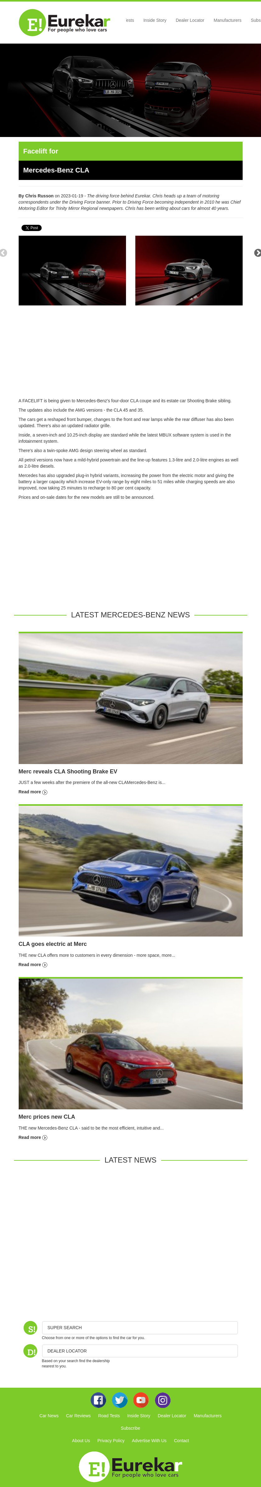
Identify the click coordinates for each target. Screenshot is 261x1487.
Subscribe (130, 1428)
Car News (49, 1415)
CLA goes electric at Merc (53, 944)
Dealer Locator (190, 20)
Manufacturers (227, 20)
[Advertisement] (131, 354)
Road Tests (109, 1415)
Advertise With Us (149, 1440)
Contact (181, 1440)
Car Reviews (78, 1415)
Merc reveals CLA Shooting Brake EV (68, 771)
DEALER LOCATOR (67, 1350)
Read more (33, 791)
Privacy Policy (110, 1440)
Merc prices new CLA (47, 1117)
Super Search (65, 1327)
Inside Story (154, 20)
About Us (81, 1440)
